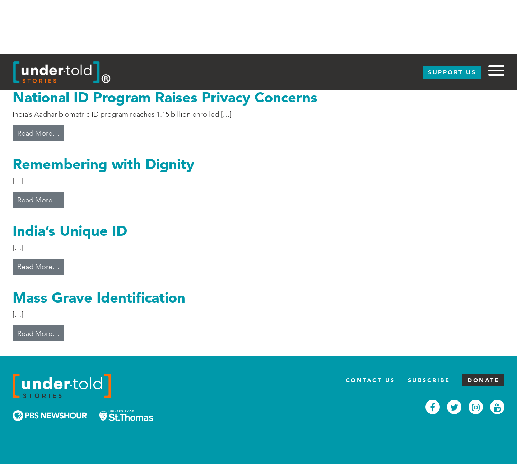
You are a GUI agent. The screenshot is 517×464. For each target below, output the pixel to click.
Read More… (40, 132)
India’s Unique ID (70, 230)
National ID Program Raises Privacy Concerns (165, 97)
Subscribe (429, 380)
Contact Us (370, 380)
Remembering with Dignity (103, 164)
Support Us (452, 72)
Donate (483, 380)
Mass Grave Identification (99, 297)
